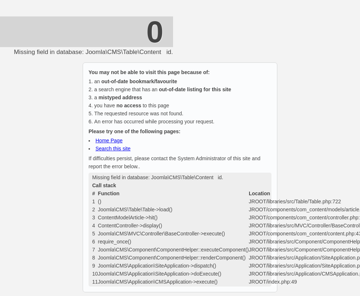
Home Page (109, 140)
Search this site (113, 148)
